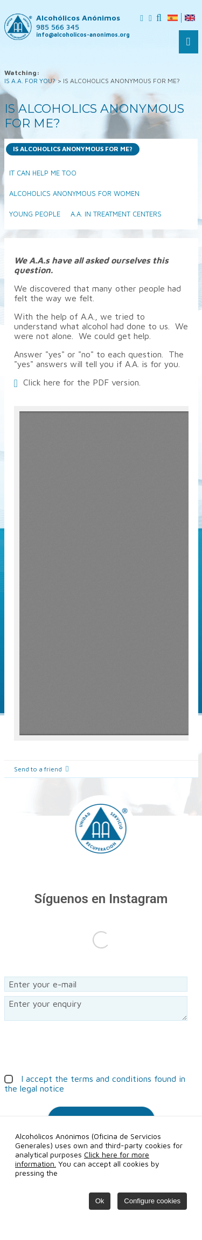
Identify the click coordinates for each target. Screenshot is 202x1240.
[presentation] (86, 1046)
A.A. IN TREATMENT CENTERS (116, 214)
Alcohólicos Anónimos (78, 22)
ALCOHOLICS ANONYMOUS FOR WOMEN (74, 193)
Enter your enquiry (95, 1008)
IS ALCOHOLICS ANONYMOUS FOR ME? (73, 149)
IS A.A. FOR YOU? (29, 81)
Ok (100, 1201)
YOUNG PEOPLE (34, 214)
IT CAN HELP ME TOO (42, 173)
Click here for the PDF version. (82, 382)
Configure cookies (152, 1201)
